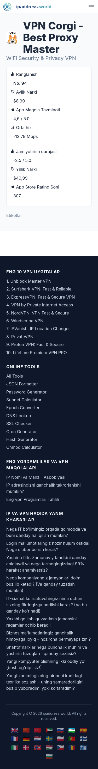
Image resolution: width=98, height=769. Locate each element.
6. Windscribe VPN (24, 320)
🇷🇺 (60, 730)
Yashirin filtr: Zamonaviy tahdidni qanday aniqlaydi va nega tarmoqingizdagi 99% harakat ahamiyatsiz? (46, 564)
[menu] (91, 7)
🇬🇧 (14, 730)
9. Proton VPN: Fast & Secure (35, 344)
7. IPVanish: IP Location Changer (38, 328)
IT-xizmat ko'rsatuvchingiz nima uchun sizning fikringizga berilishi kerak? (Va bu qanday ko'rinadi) (46, 605)
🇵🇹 (72, 738)
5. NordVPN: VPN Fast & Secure (37, 313)
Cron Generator (21, 431)
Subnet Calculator (24, 399)
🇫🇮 (83, 738)
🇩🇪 (26, 738)
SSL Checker (19, 423)
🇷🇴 (72, 747)
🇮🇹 (14, 747)
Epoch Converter (22, 407)
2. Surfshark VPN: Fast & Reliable (38, 289)
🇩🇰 (26, 747)
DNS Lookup (18, 415)
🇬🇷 (83, 747)
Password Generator (26, 392)
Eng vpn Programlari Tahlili (32, 499)
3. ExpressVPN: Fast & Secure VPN (40, 297)
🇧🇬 (49, 756)
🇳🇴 (37, 747)
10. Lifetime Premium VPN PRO (36, 352)
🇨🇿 (60, 747)
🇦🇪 (49, 730)
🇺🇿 (72, 730)
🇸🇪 (49, 738)
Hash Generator (21, 439)
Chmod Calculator (24, 447)
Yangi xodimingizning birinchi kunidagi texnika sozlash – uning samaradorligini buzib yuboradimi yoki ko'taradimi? (44, 682)
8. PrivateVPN (19, 336)
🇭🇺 (49, 747)
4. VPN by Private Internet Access (39, 304)
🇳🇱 (37, 738)
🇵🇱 (60, 738)
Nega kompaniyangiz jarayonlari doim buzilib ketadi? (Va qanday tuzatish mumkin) (43, 584)
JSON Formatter (22, 383)
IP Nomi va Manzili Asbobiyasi (35, 477)
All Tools (14, 376)
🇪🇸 (83, 730)
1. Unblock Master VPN (28, 281)
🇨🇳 (26, 730)
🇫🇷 (14, 738)
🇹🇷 (37, 730)
